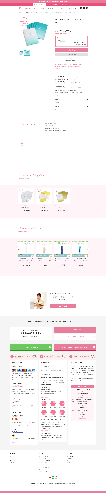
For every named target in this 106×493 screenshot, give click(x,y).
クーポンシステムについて (44, 467)
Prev (18, 249)
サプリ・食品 (13, 460)
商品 (23, 12)
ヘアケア (12, 462)
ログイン (69, 460)
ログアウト (69, 462)
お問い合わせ (72, 483)
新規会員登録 (70, 456)
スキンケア (32, 12)
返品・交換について (43, 462)
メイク (11, 458)
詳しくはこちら (15, 442)
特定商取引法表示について (61, 483)
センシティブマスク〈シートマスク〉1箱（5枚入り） (72, 41)
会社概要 (33, 483)
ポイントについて (42, 465)
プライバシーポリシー (42, 483)
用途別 (27, 12)
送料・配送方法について (44, 456)
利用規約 (51, 483)
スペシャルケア (39, 12)
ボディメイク (12, 465)
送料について (71, 58)
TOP (20, 12)
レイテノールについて (39, 8)
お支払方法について (43, 458)
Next (87, 249)
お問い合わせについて (43, 471)
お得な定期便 (72, 8)
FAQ (39, 469)
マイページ (69, 458)
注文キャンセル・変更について (45, 460)
